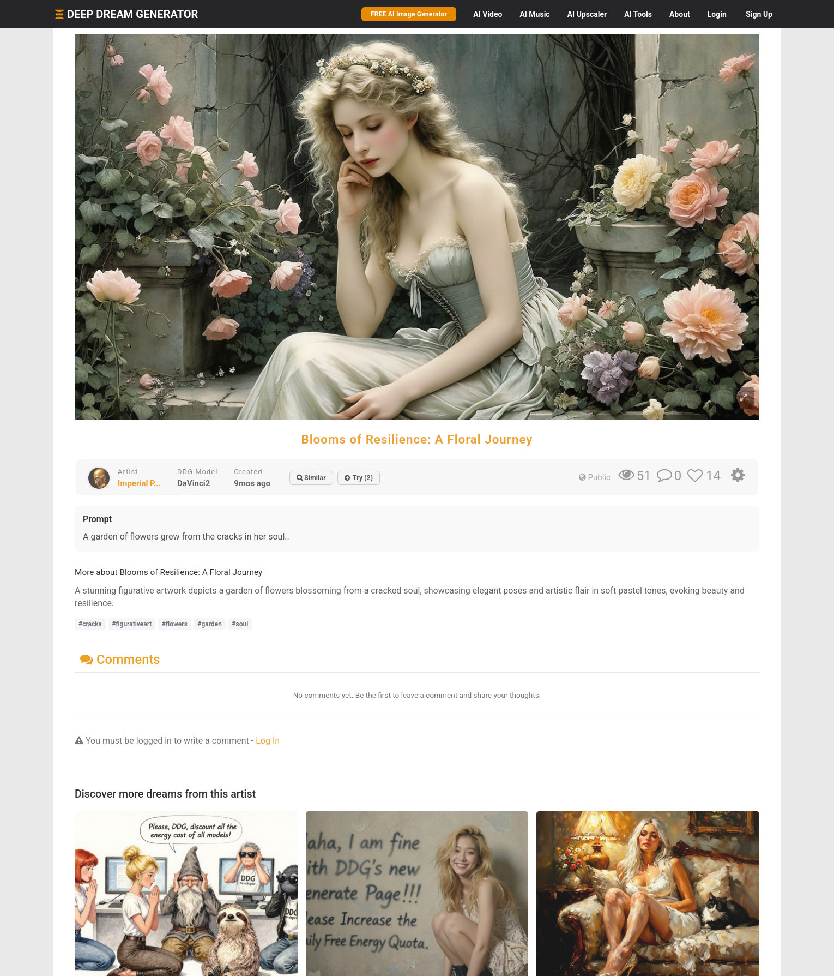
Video (487, 14)
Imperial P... (139, 483)
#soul (240, 624)
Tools (638, 14)
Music (534, 14)
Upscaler (587, 14)
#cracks (90, 624)
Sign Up (759, 14)
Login (717, 14)
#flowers (175, 624)
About (679, 14)
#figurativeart (132, 624)
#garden (209, 624)
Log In (268, 740)
